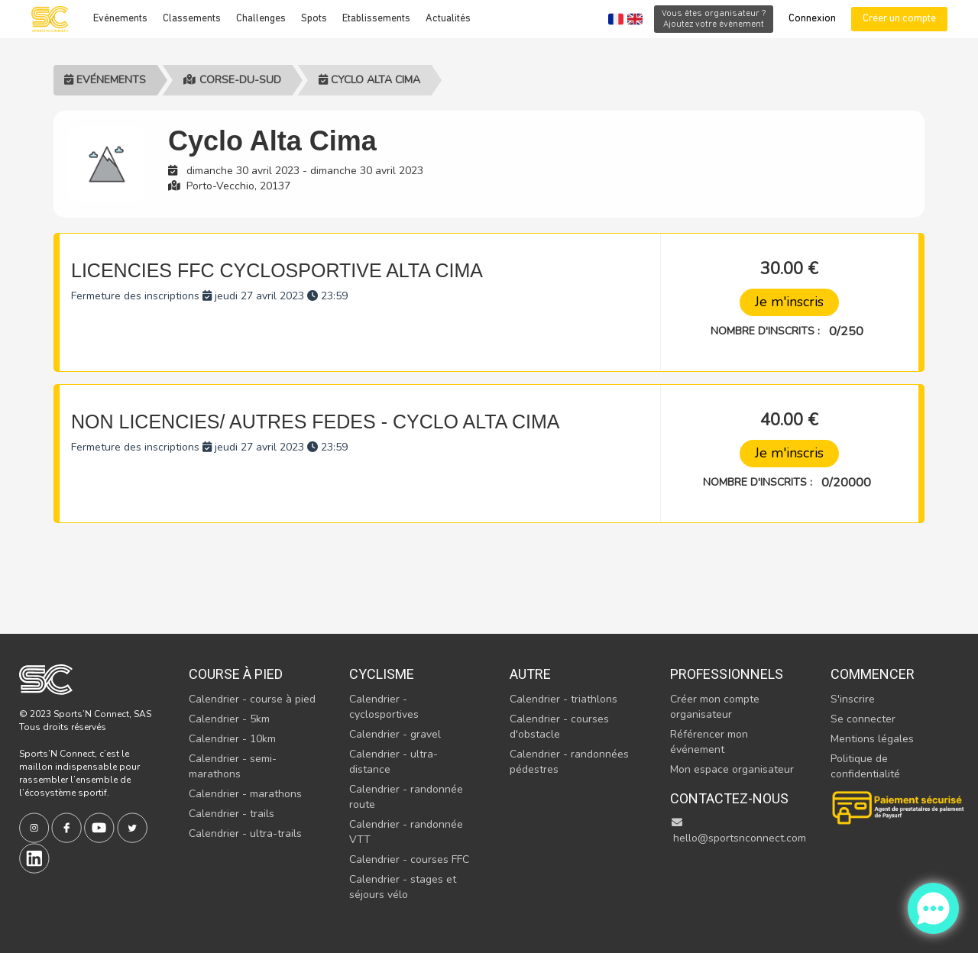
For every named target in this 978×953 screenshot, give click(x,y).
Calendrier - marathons (245, 794)
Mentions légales (872, 739)
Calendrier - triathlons (563, 699)
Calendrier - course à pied (252, 699)
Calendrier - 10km (232, 739)
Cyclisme (381, 674)
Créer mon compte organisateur (714, 707)
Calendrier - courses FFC (409, 859)
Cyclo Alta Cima (369, 80)
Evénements (120, 18)
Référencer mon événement (709, 742)
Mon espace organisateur (732, 769)
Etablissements (376, 18)
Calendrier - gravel (395, 734)
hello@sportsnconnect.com (738, 831)
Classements (192, 18)
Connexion (812, 18)
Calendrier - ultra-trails (245, 833)
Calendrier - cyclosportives (384, 707)
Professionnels (726, 674)
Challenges (261, 18)
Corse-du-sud (232, 80)
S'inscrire (853, 699)
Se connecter (863, 719)
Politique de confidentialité (865, 766)
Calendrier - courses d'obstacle (559, 726)
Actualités (448, 18)
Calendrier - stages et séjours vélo (402, 887)
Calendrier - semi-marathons (233, 766)
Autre (530, 674)
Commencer (873, 674)
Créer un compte (899, 18)
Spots (314, 18)
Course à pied (236, 674)
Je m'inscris (789, 301)
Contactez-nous (729, 798)
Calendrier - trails (231, 813)
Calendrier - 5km (229, 719)
